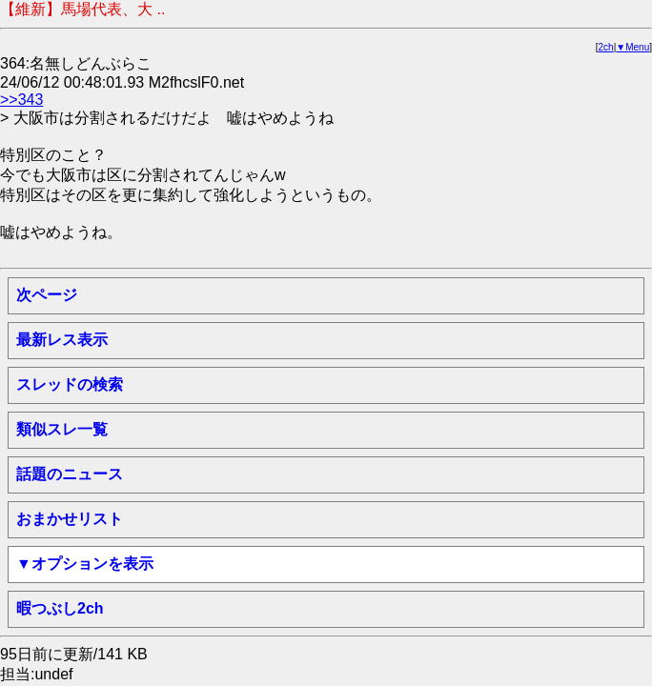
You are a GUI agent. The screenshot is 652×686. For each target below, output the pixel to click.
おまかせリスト (69, 519)
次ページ (46, 295)
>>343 (21, 99)
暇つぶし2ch (60, 608)
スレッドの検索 (69, 384)
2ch (606, 47)
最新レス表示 (62, 340)
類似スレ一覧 (62, 429)
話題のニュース (69, 474)
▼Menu (632, 47)
